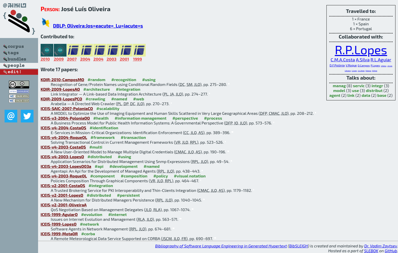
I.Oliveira (348, 70)
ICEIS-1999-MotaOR (59, 233)
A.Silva (363, 59)
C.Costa (354, 70)
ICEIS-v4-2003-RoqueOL (64, 175)
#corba (88, 233)
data (365, 95)
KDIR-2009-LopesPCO (61, 98)
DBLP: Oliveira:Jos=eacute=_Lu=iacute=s (98, 26)
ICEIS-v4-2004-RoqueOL (64, 137)
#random (96, 79)
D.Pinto (374, 70)
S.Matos (383, 66)
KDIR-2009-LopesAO (60, 89)
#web (138, 98)
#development (123, 166)
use (355, 90)
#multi (95, 146)
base (381, 95)
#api (99, 166)
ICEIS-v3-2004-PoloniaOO (65, 118)
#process (213, 118)
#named (119, 98)
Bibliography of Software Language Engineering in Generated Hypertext (221, 245)
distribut (374, 90)
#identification (104, 127)
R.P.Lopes (361, 49)
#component (102, 175)
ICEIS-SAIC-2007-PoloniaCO (67, 108)
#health (101, 118)
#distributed (100, 156)
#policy (160, 175)
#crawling (95, 98)
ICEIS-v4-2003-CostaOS (63, 146)
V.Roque (351, 65)
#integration (128, 89)
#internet (117, 214)
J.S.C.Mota (361, 70)
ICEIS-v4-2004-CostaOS (63, 127)
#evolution (91, 214)
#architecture (96, 89)
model (339, 90)
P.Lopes (375, 65)
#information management (140, 118)
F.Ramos (368, 70)
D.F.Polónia (337, 65)
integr (377, 85)
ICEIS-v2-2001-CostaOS (63, 185)
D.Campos (364, 65)
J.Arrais (389, 66)
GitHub (391, 250)
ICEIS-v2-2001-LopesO (62, 195)
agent (334, 95)
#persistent (128, 195)
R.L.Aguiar (381, 59)
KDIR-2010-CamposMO (62, 79)
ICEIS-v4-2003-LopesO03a (66, 166)
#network (89, 224)
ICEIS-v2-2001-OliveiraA (64, 204)
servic (359, 85)
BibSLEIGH (298, 245)
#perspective (185, 118)
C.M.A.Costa (343, 59)
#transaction (133, 137)
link (351, 95)
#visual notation (190, 175)
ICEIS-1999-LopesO (58, 224)
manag (339, 85)
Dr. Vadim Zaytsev (380, 245)
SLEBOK (371, 250)
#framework (103, 137)
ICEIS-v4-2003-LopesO (62, 156)
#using (149, 79)
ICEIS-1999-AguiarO (59, 214)
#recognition (123, 79)
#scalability (107, 108)
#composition (134, 175)
